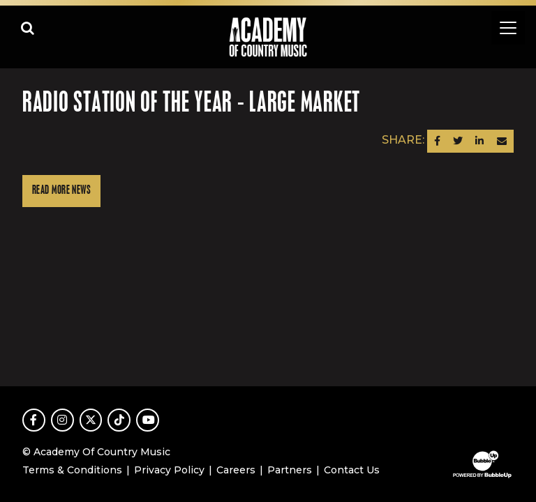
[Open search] (28, 28)
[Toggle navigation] (508, 28)
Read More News (61, 190)
